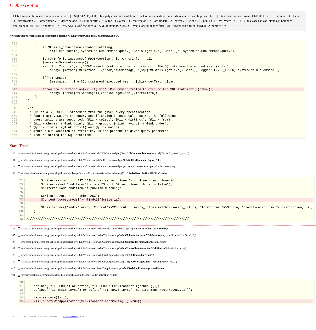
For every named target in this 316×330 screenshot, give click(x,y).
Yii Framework (71, 316)
